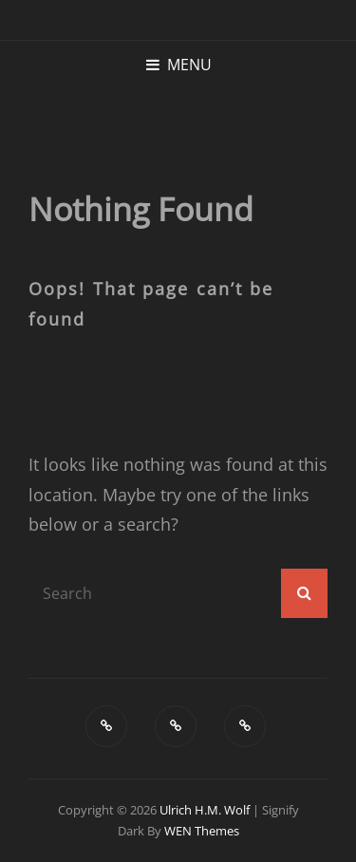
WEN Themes (201, 830)
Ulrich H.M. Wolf (204, 809)
